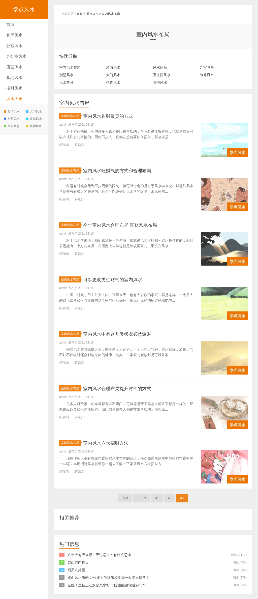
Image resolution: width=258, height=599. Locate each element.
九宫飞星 (207, 67)
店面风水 (14, 67)
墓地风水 (14, 77)
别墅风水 (12, 119)
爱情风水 (12, 111)
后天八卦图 (76, 570)
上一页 (141, 498)
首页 (10, 24)
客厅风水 (14, 35)
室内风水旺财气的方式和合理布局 (124, 170)
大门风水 (34, 111)
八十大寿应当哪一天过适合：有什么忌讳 (99, 555)
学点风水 (24, 9)
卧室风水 (14, 46)
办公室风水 (16, 56)
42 (169, 498)
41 (157, 498)
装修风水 (34, 119)
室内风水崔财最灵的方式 (113, 116)
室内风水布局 (111, 14)
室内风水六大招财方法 (111, 443)
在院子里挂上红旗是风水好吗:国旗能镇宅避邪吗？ (107, 585)
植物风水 (34, 126)
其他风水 (160, 82)
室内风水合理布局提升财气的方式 (124, 388)
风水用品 (160, 67)
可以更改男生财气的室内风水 (119, 279)
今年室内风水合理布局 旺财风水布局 (128, 225)
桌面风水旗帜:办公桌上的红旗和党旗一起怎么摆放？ (109, 578)
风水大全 (14, 99)
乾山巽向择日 (78, 562)
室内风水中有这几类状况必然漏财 (124, 334)
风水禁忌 (12, 126)
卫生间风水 (162, 75)
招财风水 (14, 88)
